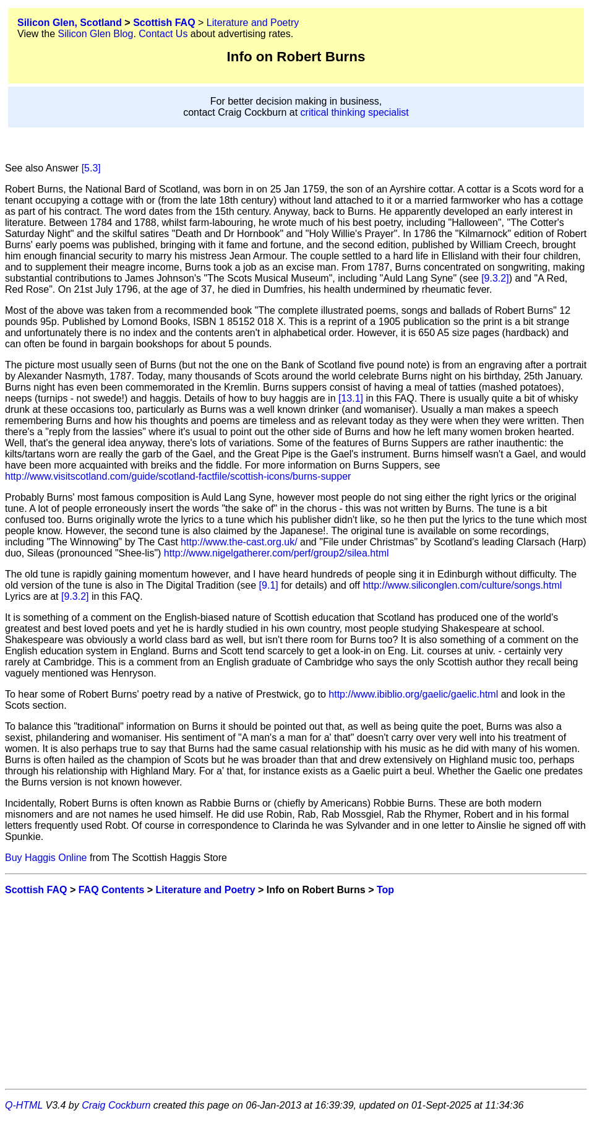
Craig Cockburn (116, 1105)
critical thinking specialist (355, 112)
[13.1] (350, 398)
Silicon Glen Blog (96, 33)
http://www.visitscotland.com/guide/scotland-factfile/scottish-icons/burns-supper (178, 476)
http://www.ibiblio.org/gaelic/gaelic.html (413, 694)
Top (385, 890)
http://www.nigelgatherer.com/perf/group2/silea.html (276, 553)
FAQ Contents (112, 890)
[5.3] (91, 168)
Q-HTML (24, 1105)
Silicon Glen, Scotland (69, 22)
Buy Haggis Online (46, 857)
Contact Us (163, 33)
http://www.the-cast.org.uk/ (239, 542)
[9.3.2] (494, 278)
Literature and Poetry (253, 22)
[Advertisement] (296, 992)
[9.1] (268, 585)
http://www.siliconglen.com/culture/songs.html (462, 585)
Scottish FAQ (164, 22)
